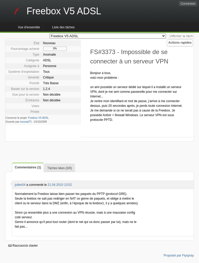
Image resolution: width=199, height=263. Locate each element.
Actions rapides (179, 42)
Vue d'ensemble (29, 27)
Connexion (188, 3)
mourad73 (26, 121)
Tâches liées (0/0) (59, 168)
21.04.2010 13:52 (60, 185)
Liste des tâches (63, 27)
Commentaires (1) (28, 167)
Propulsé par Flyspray (179, 255)
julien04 (20, 185)
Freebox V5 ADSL (38, 117)
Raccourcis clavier (23, 245)
